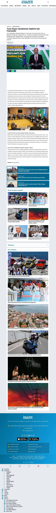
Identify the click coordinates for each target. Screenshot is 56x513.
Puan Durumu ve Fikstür (13, 449)
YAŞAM (33, 458)
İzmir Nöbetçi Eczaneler (13, 444)
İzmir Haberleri (4, 5)
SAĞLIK (26, 458)
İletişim (5, 497)
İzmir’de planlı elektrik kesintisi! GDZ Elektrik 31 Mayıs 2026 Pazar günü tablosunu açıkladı (37, 222)
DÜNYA (7, 483)
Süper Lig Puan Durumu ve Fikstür (13, 506)
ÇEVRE (25, 457)
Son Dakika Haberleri (13, 451)
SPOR (30, 458)
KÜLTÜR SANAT (16, 458)
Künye (13, 456)
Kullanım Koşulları (30, 456)
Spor (29, 5)
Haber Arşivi (32, 451)
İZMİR (6, 473)
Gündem (11, 5)
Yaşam (38, 5)
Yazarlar (5, 492)
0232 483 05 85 (29, 428)
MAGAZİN (22, 458)
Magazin (24, 5)
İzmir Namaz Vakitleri (13, 446)
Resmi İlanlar (45, 5)
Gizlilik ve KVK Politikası (39, 456)
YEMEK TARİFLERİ (39, 458)
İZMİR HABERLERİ (16, 26)
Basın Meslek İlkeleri (21, 456)
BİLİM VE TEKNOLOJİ (14, 457)
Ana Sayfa (5, 469)
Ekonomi (34, 5)
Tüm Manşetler (32, 449)
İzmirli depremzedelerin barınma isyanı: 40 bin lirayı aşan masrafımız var (38, 238)
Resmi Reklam (52, 5)
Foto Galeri (6, 489)
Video (4, 490)
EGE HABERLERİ (9, 475)
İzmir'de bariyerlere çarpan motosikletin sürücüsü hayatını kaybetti (16, 221)
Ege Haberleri (18, 5)
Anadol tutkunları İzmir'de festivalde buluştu (17, 204)
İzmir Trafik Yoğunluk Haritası (35, 446)
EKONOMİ (36, 457)
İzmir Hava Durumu (33, 444)
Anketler (5, 494)
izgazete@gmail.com (29, 430)
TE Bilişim (31, 462)
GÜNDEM (21, 457)
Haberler (9, 26)
